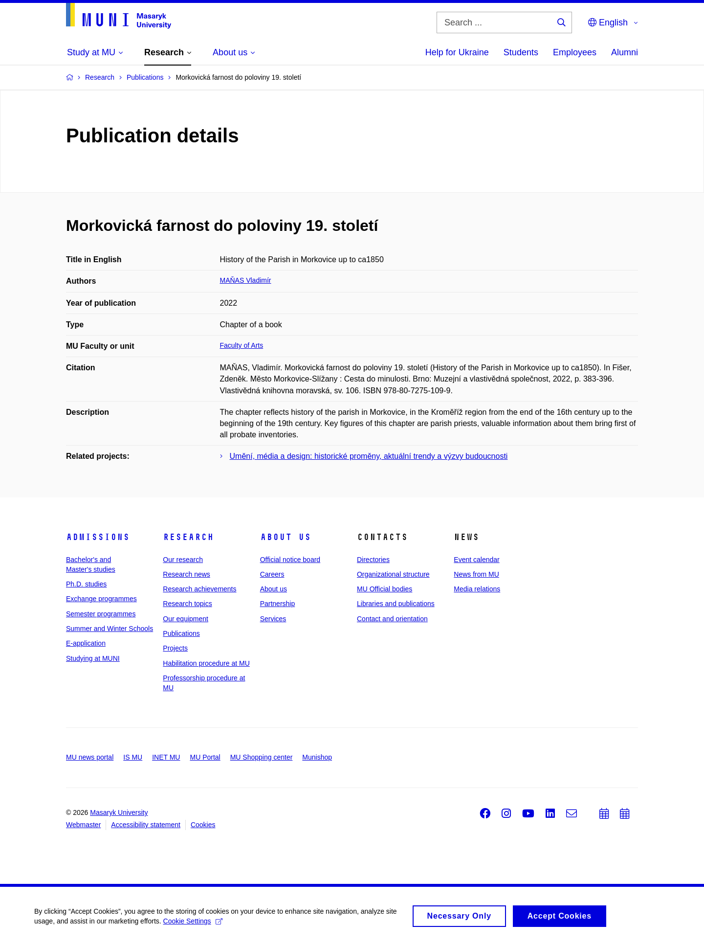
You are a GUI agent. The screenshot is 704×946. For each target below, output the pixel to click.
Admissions (98, 537)
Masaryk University (119, 812)
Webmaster (83, 825)
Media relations (477, 589)
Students (521, 52)
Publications (181, 633)
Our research (183, 559)
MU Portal (205, 757)
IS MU (132, 757)
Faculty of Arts (242, 345)
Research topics (187, 604)
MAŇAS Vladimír (245, 280)
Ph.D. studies (86, 584)
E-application (86, 643)
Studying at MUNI (93, 658)
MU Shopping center (261, 757)
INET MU (166, 757)
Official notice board (290, 559)
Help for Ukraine (457, 52)
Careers (272, 574)
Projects (175, 648)
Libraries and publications (396, 604)
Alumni (624, 52)
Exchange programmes (101, 599)
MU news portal (89, 757)
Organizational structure (393, 574)
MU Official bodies (384, 589)
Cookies (203, 825)
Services (273, 619)
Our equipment (185, 619)
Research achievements (199, 589)
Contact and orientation (392, 619)
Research (188, 537)
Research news (186, 574)
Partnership (277, 604)
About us (285, 537)
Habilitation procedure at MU (206, 663)
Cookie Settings (192, 925)
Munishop (317, 757)
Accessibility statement (145, 825)
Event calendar (476, 559)
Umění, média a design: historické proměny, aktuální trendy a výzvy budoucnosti (369, 456)
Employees (574, 52)
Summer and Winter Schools (109, 628)
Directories (373, 559)
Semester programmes (100, 614)
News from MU (476, 574)
